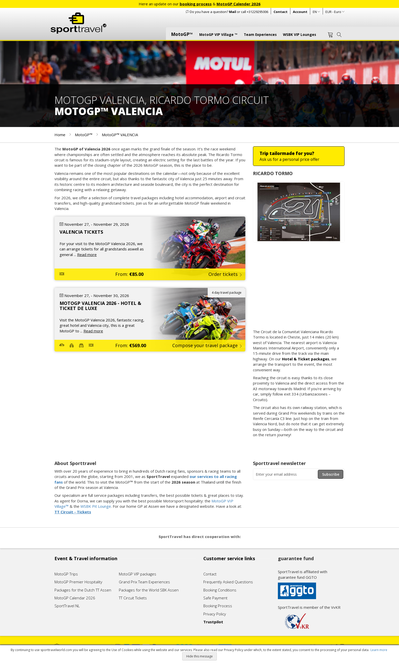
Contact (281, 11)
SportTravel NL (67, 605)
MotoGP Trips (66, 573)
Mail (232, 11)
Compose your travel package (205, 345)
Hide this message (199, 656)
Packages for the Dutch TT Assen (82, 590)
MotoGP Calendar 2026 (74, 597)
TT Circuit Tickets (133, 597)
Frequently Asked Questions (228, 581)
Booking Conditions (219, 590)
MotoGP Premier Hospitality (78, 581)
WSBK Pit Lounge (95, 506)
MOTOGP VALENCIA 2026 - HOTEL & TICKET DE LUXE (100, 305)
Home (60, 134)
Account (300, 11)
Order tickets (223, 274)
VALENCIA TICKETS (81, 232)
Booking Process (217, 605)
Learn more (378, 650)
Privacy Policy (214, 613)
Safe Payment (215, 597)
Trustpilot (213, 621)
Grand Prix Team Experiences (145, 581)
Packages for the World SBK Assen (149, 590)
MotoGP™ (84, 134)
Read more (87, 254)
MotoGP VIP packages (137, 573)
